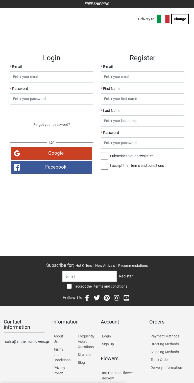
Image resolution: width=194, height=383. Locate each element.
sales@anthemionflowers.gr (25, 341)
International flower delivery (117, 375)
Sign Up (108, 344)
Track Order (160, 360)
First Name (111, 89)
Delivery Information (166, 368)
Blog (81, 362)
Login (51, 113)
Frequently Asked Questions (85, 341)
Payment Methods (165, 336)
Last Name (111, 111)
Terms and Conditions (61, 354)
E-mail (17, 67)
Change (180, 19)
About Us (58, 339)
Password (20, 89)
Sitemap (84, 355)
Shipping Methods (165, 352)
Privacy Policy (59, 370)
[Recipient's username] (89, 276)
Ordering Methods (165, 344)
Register (142, 177)
